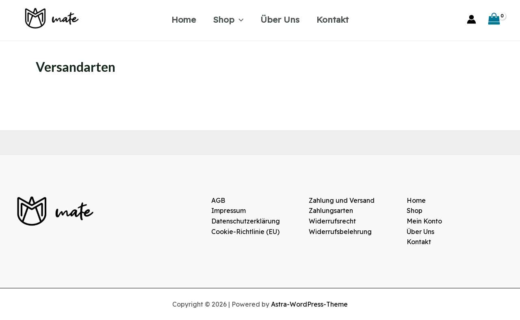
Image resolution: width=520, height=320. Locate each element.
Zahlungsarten (331, 210)
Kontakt (332, 19)
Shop (228, 19)
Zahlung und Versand (342, 200)
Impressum (228, 210)
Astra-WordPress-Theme (309, 304)
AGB (218, 200)
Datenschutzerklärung (245, 221)
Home (183, 19)
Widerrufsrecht (332, 221)
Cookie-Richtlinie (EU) (245, 232)
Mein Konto (424, 221)
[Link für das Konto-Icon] (471, 19)
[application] (239, 19)
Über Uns (279, 19)
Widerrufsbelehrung (340, 232)
